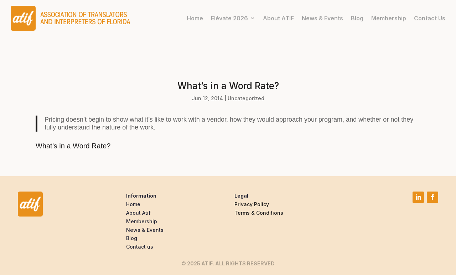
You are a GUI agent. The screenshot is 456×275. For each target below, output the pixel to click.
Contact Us (429, 18)
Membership (388, 18)
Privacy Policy (251, 204)
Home (195, 18)
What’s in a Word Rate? (73, 146)
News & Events (322, 18)
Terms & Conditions (258, 213)
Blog (357, 18)
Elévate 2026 (229, 18)
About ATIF (278, 18)
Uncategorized (246, 98)
